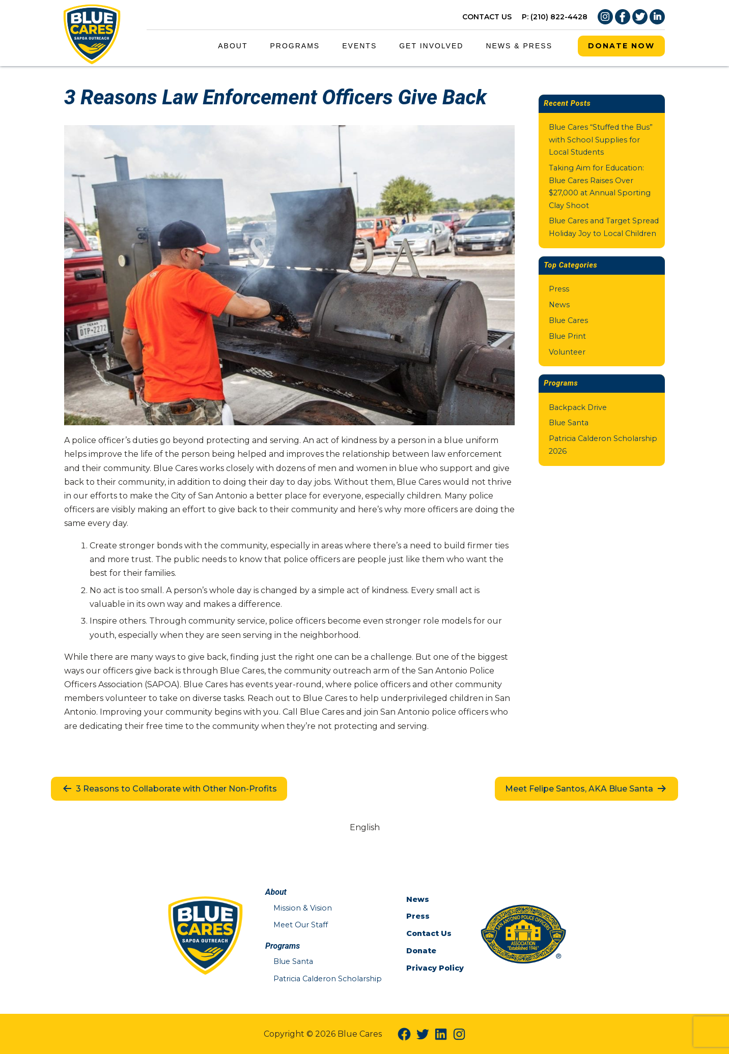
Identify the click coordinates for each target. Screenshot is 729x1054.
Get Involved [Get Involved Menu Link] (431, 46)
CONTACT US (487, 16)
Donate (421, 950)
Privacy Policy (435, 968)
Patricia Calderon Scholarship (327, 978)
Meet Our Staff (300, 924)
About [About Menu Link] (232, 46)
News (559, 304)
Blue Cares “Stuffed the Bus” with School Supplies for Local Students (601, 140)
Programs (295, 46)
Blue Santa (568, 422)
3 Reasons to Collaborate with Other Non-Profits (169, 788)
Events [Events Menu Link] (359, 46)
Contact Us (429, 933)
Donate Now (621, 45)
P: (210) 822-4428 (554, 16)
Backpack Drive (578, 407)
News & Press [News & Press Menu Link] (519, 46)
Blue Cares (568, 320)
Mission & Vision (302, 908)
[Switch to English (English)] (365, 828)
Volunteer (567, 352)
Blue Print (567, 336)
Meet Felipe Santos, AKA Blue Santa (586, 788)
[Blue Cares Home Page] (92, 32)
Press (559, 289)
